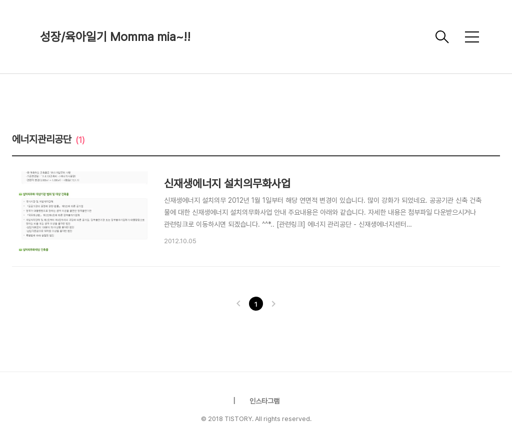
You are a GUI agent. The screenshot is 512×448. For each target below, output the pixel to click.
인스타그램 (265, 401)
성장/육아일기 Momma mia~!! (115, 36)
